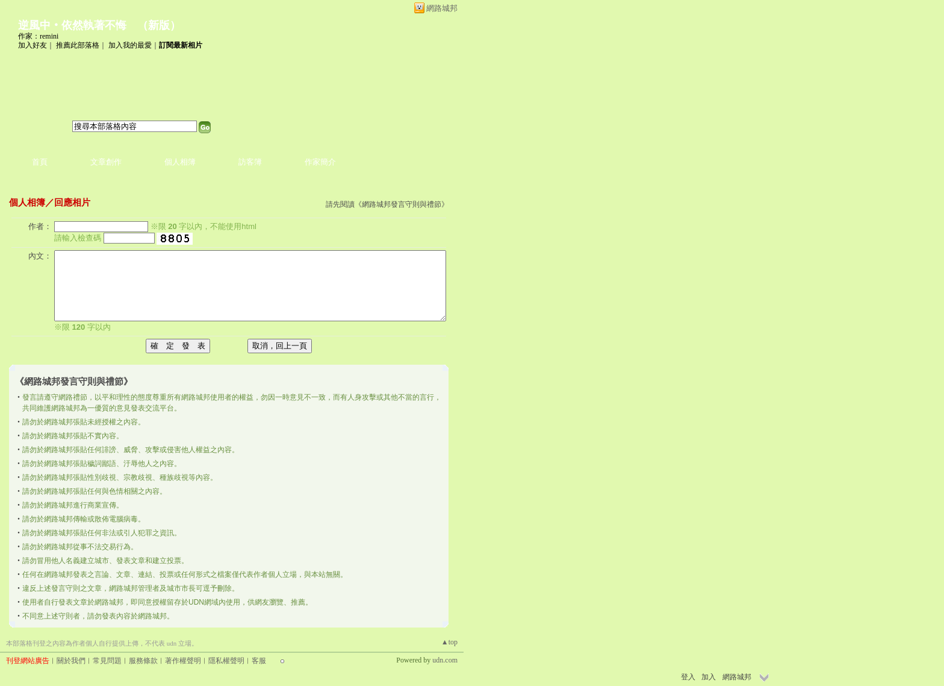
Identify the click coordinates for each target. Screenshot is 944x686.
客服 (259, 660)
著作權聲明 (183, 660)
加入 (708, 677)
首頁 (40, 161)
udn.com (445, 660)
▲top (449, 642)
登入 (688, 677)
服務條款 (143, 660)
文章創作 (106, 161)
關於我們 (71, 660)
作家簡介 (320, 161)
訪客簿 (250, 161)
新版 (159, 25)
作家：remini (38, 36)
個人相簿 (180, 161)
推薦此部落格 (77, 45)
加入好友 (32, 45)
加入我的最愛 (130, 45)
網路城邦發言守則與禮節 (401, 204)
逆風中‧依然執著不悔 (72, 25)
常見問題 (107, 660)
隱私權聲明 (226, 660)
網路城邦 (442, 8)
